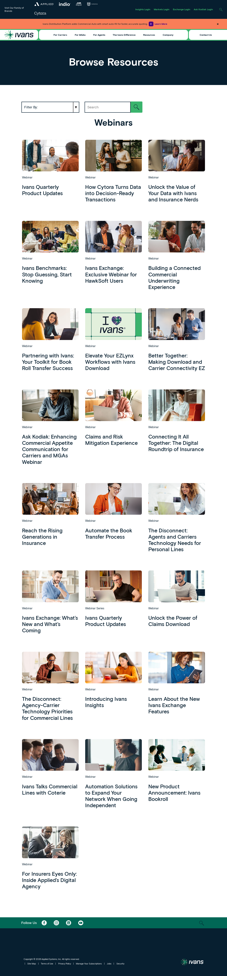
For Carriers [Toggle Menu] (60, 34)
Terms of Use (47, 963)
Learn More (158, 24)
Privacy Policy (64, 963)
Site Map (31, 963)
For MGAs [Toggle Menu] (80, 34)
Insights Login (142, 9)
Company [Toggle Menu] (168, 34)
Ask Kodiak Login (203, 9)
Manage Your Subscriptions (89, 963)
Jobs (109, 963)
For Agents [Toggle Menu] (99, 34)
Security (120, 963)
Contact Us (206, 34)
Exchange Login (181, 9)
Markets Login (161, 9)
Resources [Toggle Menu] (149, 34)
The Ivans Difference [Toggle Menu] (124, 34)
